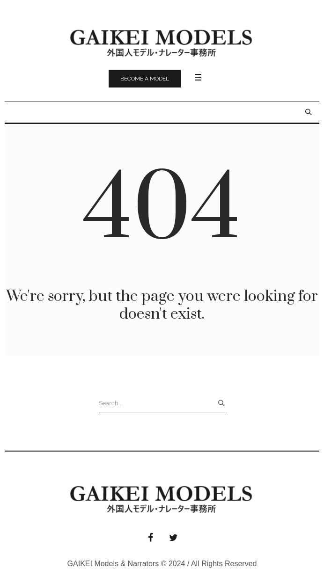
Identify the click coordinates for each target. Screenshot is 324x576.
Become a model (144, 78)
